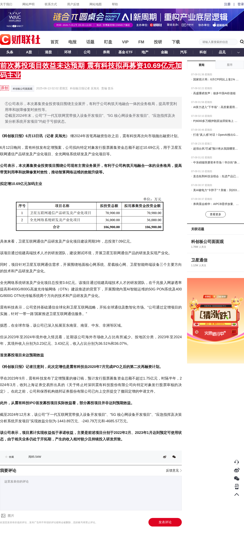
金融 (164, 52)
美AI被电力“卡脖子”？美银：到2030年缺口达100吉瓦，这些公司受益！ (216, 190)
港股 (48, 52)
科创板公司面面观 (22, 88)
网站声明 (28, 4)
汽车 (183, 52)
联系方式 (51, 4)
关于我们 (6, 4)
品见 (222, 52)
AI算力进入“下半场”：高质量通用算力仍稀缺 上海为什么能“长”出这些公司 (216, 107)
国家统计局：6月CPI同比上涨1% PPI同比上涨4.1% (216, 79)
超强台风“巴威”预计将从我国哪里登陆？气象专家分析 (216, 148)
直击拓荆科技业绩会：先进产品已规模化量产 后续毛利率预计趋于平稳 (216, 176)
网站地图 (95, 4)
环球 (67, 52)
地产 (145, 52)
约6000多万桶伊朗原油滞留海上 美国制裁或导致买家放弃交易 (216, 121)
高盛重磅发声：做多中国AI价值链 (214, 93)
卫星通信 (199, 260)
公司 (87, 52)
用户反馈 (73, 4)
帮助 (115, 4)
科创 (202, 52)
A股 (29, 52)
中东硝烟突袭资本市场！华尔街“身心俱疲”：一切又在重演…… (216, 162)
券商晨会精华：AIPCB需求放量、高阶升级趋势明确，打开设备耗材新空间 (216, 204)
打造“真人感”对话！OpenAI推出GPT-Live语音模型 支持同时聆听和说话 (216, 134)
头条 (9, 52)
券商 (106, 52)
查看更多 (215, 214)
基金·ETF (125, 52)
